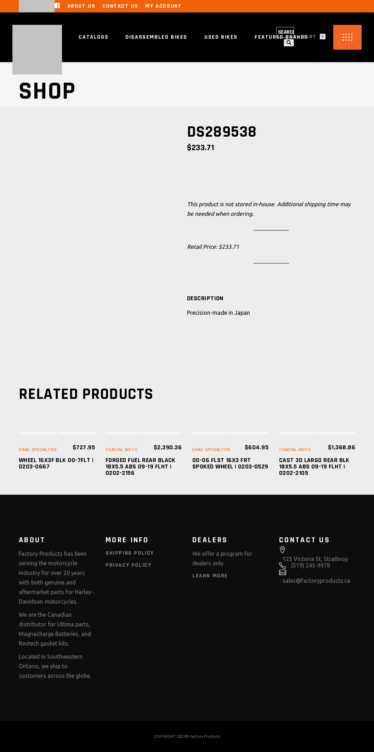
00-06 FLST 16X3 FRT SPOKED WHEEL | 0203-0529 (230, 463)
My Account (163, 6)
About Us (81, 6)
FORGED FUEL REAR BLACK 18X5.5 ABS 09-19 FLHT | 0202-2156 (141, 466)
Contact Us (120, 6)
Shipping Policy (130, 553)
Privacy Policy (128, 565)
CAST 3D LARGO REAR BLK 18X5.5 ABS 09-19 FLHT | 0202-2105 (314, 466)
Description (205, 298)
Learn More (210, 576)
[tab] (205, 298)
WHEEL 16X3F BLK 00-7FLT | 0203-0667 (56, 463)
